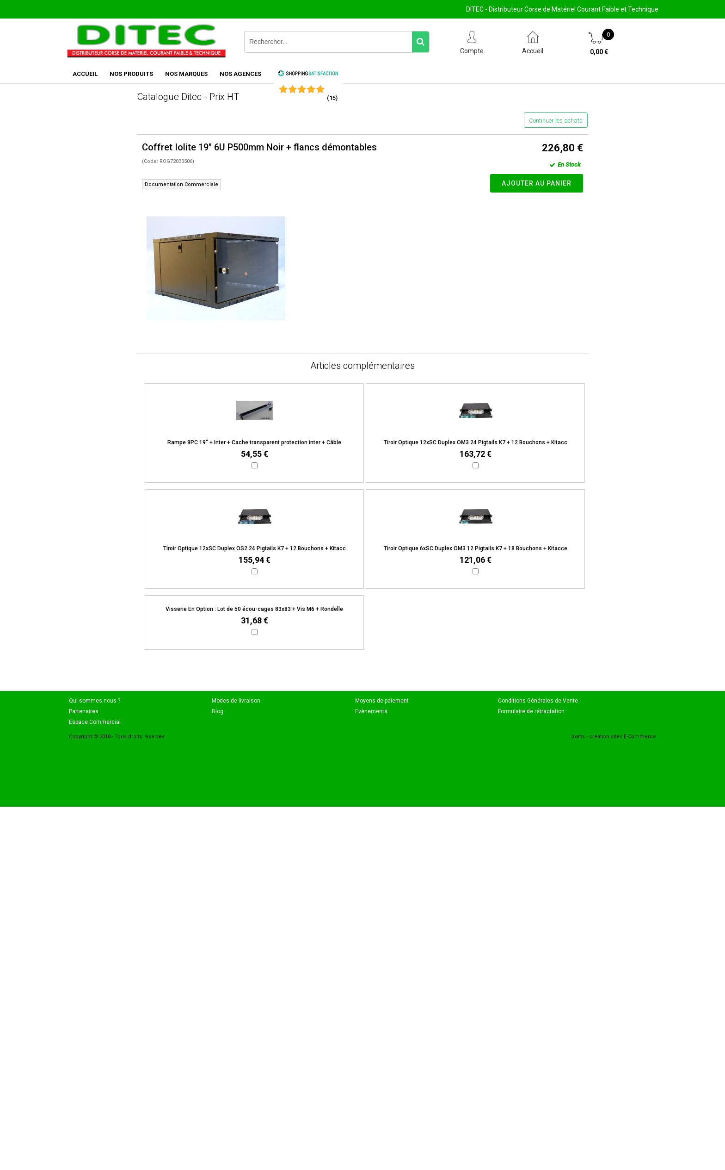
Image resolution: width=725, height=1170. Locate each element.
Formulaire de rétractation (531, 711)
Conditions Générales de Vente (538, 700)
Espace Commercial (95, 722)
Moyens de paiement (382, 700)
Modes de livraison (236, 700)
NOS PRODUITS (131, 73)
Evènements (371, 711)
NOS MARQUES (186, 73)
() (332, 97)
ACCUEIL (85, 73)
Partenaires (83, 711)
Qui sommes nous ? (94, 700)
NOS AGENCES (240, 73)
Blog (217, 711)
